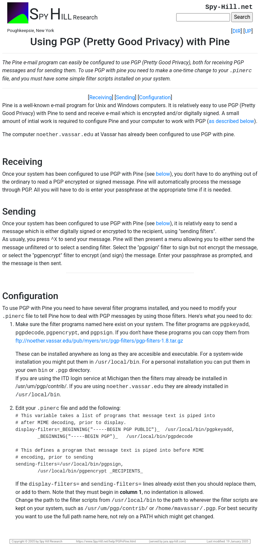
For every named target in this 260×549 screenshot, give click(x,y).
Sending (125, 97)
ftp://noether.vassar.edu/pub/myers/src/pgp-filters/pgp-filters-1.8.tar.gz (99, 341)
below (163, 174)
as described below (231, 121)
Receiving (100, 97)
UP (248, 31)
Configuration (155, 97)
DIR (237, 31)
